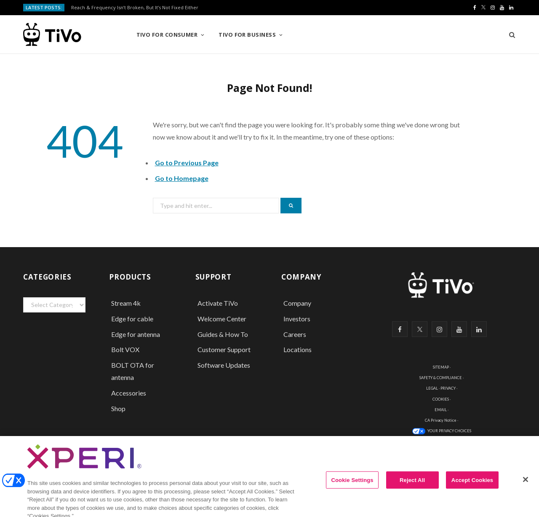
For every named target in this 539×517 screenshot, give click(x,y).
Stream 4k (126, 303)
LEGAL (432, 388)
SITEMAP (441, 367)
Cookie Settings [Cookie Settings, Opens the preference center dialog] (352, 486)
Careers (294, 334)
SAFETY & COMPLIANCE (440, 377)
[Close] (525, 486)
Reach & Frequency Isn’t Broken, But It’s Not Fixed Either (134, 8)
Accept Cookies (472, 486)
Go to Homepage (181, 178)
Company (297, 303)
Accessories (129, 393)
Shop (118, 408)
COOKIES (440, 399)
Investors (296, 319)
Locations (297, 349)
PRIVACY (448, 388)
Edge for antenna (135, 334)
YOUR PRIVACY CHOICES (449, 430)
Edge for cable (132, 319)
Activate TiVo (217, 303)
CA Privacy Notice (440, 420)
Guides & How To (222, 334)
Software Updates (223, 365)
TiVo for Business (247, 34)
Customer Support (224, 349)
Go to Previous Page (187, 163)
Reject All (412, 486)
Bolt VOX (125, 349)
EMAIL (441, 409)
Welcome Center (221, 319)
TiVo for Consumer (167, 34)
